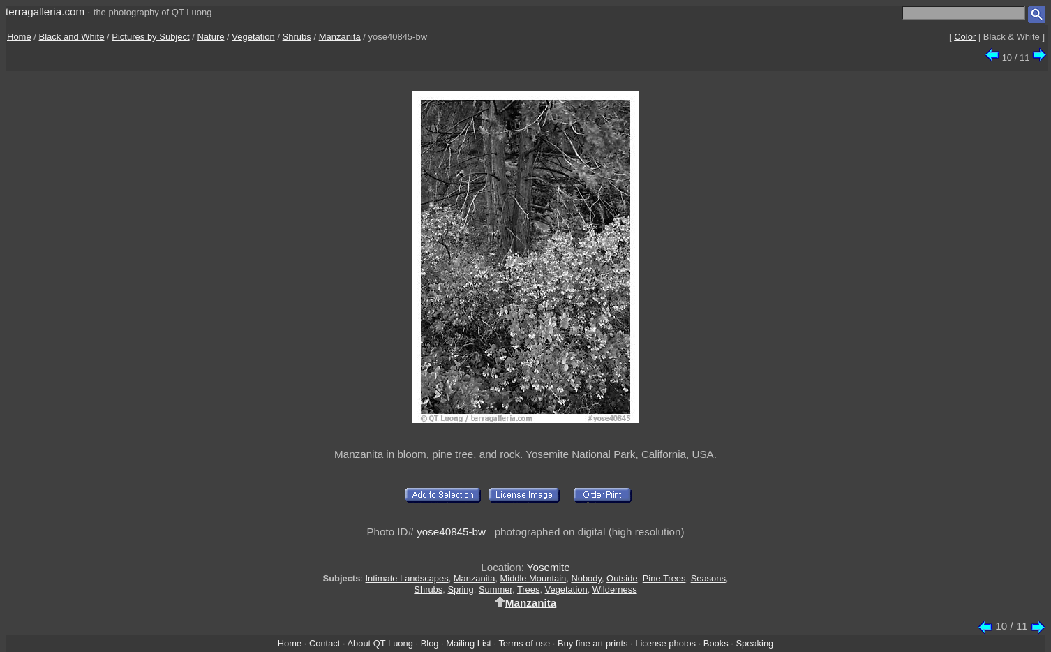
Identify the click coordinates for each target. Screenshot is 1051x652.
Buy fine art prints (592, 643)
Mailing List (468, 643)
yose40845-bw (451, 532)
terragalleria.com (45, 11)
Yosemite (548, 567)
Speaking (754, 643)
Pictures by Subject (150, 36)
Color (965, 36)
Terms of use (524, 643)
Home (19, 36)
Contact (324, 643)
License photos (665, 643)
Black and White (72, 36)
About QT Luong (379, 643)
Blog (430, 643)
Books (716, 643)
